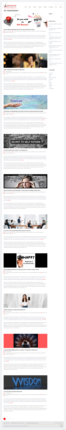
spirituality (25, 46)
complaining (28, 42)
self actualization (9, 44)
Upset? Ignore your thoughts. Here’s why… (14, 69)
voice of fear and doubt (27, 47)
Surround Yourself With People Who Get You (55, 25)
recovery (5, 44)
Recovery (37, 31)
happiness (39, 42)
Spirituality (44, 31)
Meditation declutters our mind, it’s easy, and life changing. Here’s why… (22, 190)
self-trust (37, 44)
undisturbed (19, 47)
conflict (31, 42)
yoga (32, 47)
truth (16, 47)
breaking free (20, 42)
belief (13, 42)
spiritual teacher (20, 46)
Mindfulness (34, 31)
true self (13, 47)
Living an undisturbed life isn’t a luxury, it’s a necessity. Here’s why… (21, 350)
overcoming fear (37, 43)
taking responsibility (35, 46)
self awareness (14, 44)
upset (22, 47)
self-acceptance (27, 44)
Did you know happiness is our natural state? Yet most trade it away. (21, 269)
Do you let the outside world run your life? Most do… (17, 230)
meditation (28, 43)
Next (12, 418)
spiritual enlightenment (14, 46)
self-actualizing (32, 44)
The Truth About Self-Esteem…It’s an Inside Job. (15, 150)
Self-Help (40, 31)
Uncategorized (43, 352)
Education (19, 31)
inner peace (11, 43)
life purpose (23, 43)
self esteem (19, 44)
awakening (9, 42)
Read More (10, 39)
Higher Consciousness (27, 31)
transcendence (41, 46)
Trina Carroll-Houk (8, 31)
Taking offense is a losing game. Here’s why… (15, 309)
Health (23, 31)
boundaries (15, 42)
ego (33, 42)
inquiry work (19, 43)
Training (39, 72)
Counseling (16, 31)
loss (25, 43)
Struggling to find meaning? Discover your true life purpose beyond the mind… (24, 111)
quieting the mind (43, 43)
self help (23, 44)
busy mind (24, 42)
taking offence (29, 46)
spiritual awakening (7, 46)
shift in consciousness (42, 44)
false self (35, 42)
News (50, 80)
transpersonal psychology (8, 47)
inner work (14, 43)
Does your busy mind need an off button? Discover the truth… (19, 29)
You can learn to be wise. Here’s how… (13, 391)
